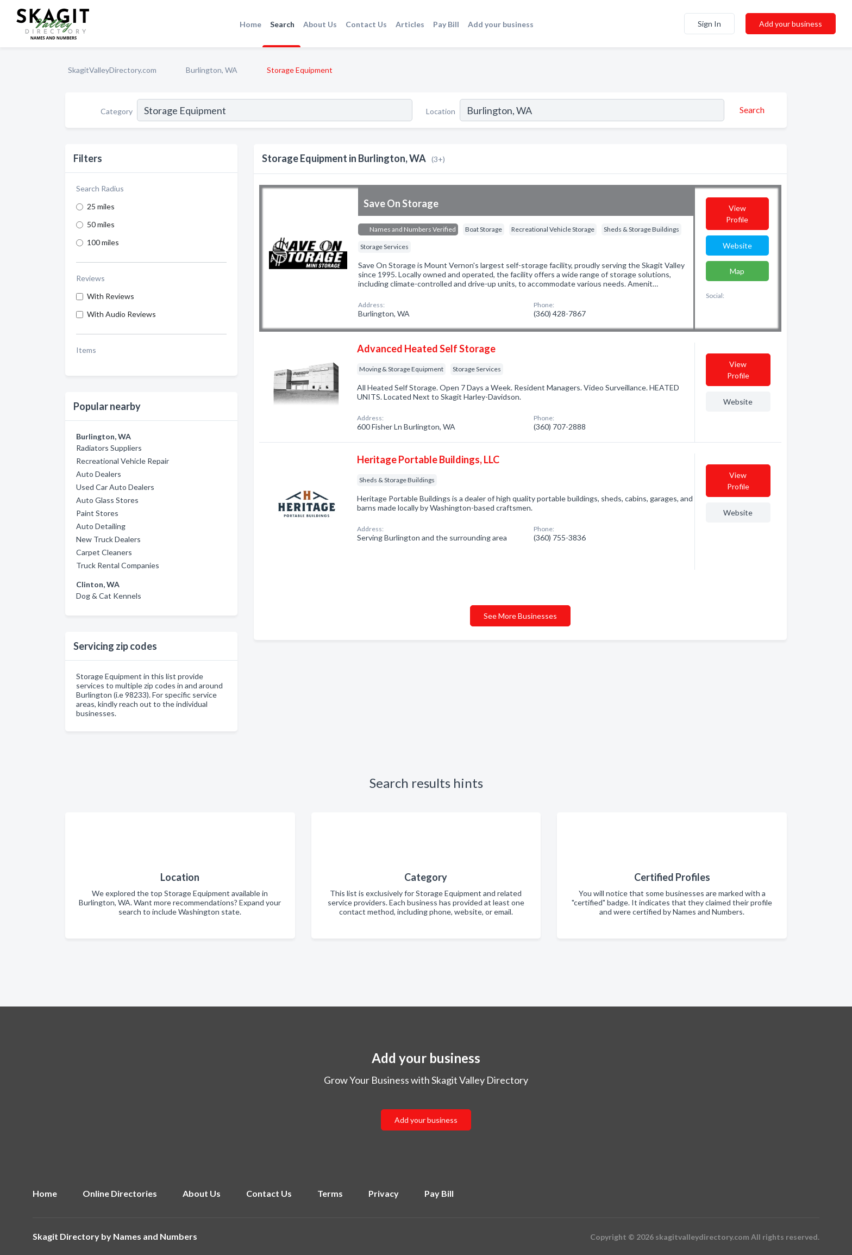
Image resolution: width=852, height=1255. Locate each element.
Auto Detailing (101, 526)
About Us (320, 24)
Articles (410, 24)
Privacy (383, 1193)
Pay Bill (446, 24)
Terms (330, 1193)
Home (250, 24)
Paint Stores (97, 513)
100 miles (103, 242)
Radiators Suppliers (109, 447)
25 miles (101, 206)
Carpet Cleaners (104, 552)
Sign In (709, 23)
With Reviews (110, 296)
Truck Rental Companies (117, 565)
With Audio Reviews (121, 314)
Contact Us (366, 24)
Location (440, 111)
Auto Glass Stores (107, 500)
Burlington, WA (211, 69)
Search (282, 24)
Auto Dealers (98, 474)
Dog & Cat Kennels (108, 595)
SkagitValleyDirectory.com (112, 69)
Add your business (501, 24)
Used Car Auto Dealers (115, 487)
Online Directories (120, 1193)
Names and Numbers (155, 1236)
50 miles (101, 224)
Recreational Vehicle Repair (122, 460)
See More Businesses (520, 615)
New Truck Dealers (108, 539)
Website (737, 245)
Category (117, 111)
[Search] (750, 110)
